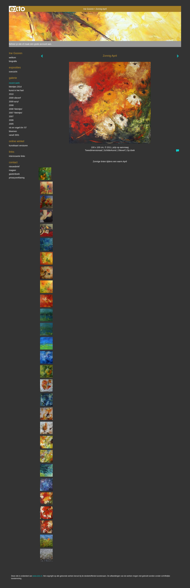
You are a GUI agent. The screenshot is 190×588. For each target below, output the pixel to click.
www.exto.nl (37, 576)
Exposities (15, 67)
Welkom (12, 57)
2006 (11, 120)
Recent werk (14, 83)
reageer (12, 170)
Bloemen (13, 131)
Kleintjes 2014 (15, 86)
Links (11, 151)
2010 (11, 94)
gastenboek (14, 174)
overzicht (13, 71)
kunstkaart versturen (18, 145)
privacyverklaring (16, 177)
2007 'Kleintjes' (15, 113)
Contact (13, 162)
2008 (11, 105)
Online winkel (16, 141)
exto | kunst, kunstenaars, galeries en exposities (17, 9)
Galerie (13, 77)
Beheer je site (15, 44)
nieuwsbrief (14, 166)
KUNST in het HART (16, 90)
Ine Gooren (88, 9)
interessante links (17, 156)
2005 (11, 124)
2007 (11, 116)
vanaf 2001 (14, 135)
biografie (13, 61)
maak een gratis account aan (37, 44)
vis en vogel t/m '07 (18, 127)
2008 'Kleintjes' (15, 109)
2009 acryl (14, 101)
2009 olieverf (15, 98)
